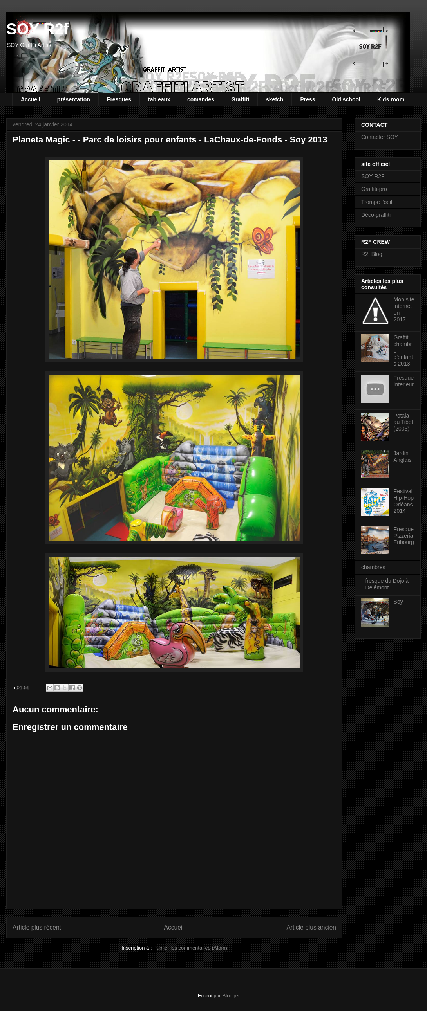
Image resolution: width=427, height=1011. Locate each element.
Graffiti (240, 99)
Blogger (231, 995)
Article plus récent (37, 927)
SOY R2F (373, 176)
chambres (373, 567)
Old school (346, 99)
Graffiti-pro (374, 189)
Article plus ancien (311, 927)
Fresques (119, 99)
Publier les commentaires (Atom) (190, 948)
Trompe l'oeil (376, 202)
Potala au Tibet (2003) (403, 422)
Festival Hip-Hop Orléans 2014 (404, 501)
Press (307, 99)
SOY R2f (37, 29)
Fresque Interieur (404, 381)
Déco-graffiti (376, 215)
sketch (274, 99)
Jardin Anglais (403, 456)
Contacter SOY (379, 137)
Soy (398, 601)
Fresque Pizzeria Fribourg (404, 536)
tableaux (159, 99)
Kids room (390, 99)
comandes (200, 99)
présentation (73, 99)
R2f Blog (371, 254)
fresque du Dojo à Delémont (387, 584)
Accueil (30, 99)
